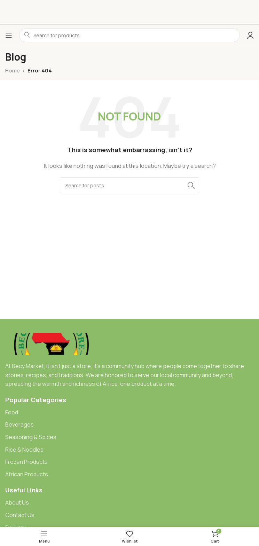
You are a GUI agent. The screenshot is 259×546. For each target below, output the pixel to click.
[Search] (129, 185)
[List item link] (129, 412)
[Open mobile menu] (9, 35)
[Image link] (52, 343)
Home (12, 70)
